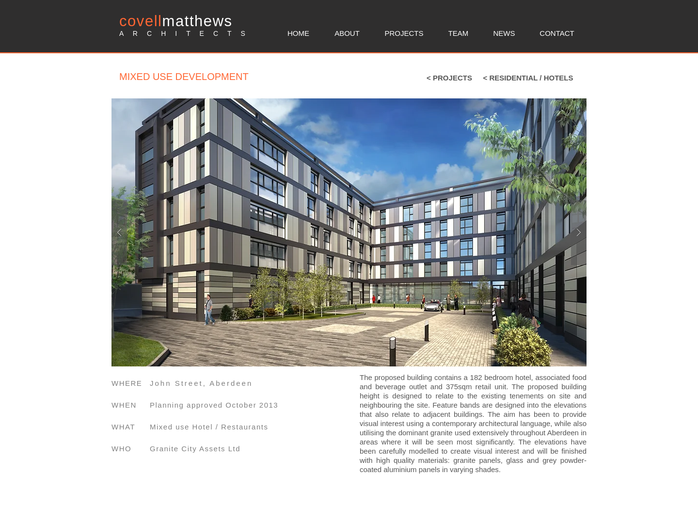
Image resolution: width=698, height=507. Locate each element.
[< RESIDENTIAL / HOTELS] (528, 77)
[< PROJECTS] (449, 77)
